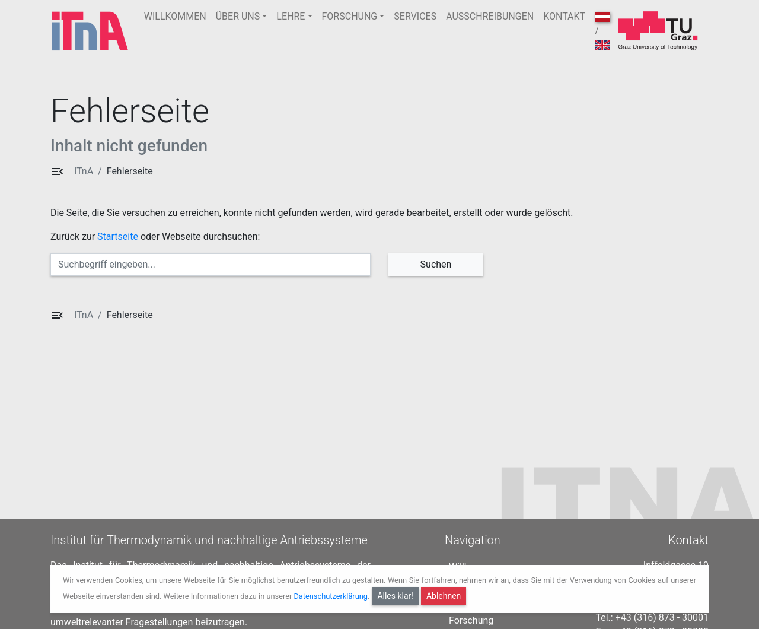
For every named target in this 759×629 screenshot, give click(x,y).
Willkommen (475, 564)
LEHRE (290, 16)
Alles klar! (395, 596)
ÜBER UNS (238, 16)
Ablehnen (443, 596)
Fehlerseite (130, 171)
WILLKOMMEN (175, 16)
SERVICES (415, 16)
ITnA (83, 171)
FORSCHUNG (350, 16)
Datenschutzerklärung (331, 596)
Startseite (117, 236)
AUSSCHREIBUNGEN (490, 16)
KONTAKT (564, 16)
